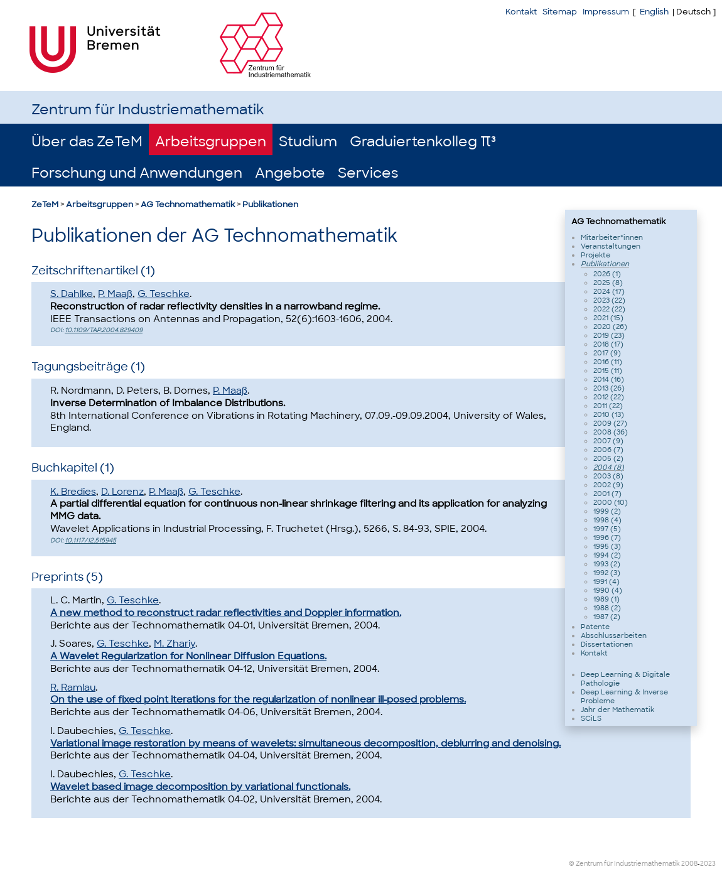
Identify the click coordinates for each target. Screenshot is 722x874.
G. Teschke (163, 294)
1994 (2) (607, 555)
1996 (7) (607, 537)
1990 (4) (607, 590)
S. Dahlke (71, 294)
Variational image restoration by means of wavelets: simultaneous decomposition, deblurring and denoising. (305, 743)
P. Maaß (115, 294)
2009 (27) (610, 423)
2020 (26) (610, 326)
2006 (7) (608, 449)
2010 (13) (608, 414)
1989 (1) (606, 599)
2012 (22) (608, 396)
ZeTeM (44, 204)
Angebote (290, 173)
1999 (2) (607, 511)
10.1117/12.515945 (90, 540)
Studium (308, 141)
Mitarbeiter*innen (612, 237)
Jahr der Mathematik (617, 709)
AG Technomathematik (188, 204)
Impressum (606, 11)
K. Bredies (73, 491)
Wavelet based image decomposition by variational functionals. (200, 786)
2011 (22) (608, 405)
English (654, 11)
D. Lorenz (122, 491)
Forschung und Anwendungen (136, 173)
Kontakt (521, 11)
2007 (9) (608, 440)
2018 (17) (608, 344)
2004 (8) (608, 467)
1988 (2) (607, 607)
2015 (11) (607, 370)
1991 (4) (606, 581)
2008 (689, 864)
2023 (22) (609, 300)
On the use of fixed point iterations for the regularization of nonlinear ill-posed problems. (258, 699)
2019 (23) (609, 335)
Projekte (595, 255)
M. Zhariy (174, 643)
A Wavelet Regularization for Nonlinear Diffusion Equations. (188, 656)
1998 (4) (607, 519)
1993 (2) (606, 563)
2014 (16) (608, 379)
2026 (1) (607, 273)
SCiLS (591, 718)
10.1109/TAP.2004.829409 (104, 330)
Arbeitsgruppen (210, 141)
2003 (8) (608, 476)
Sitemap (559, 11)
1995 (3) (607, 546)
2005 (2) (608, 458)
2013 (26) (609, 388)
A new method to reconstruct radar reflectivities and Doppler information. (225, 613)
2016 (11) (607, 361)
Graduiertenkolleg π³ (423, 141)
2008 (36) (610, 432)
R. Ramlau (72, 687)
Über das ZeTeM (87, 141)
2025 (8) (608, 282)
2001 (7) (607, 493)
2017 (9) (607, 352)
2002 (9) (608, 484)
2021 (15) (608, 317)
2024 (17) (609, 291)
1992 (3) (606, 572)
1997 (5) (607, 528)
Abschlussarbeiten (614, 635)
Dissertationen (607, 644)
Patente (595, 626)
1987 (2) (606, 616)
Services (368, 173)
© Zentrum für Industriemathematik (624, 864)
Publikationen (270, 204)
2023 (708, 864)
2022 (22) (609, 309)
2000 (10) (610, 502)
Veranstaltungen (610, 246)
